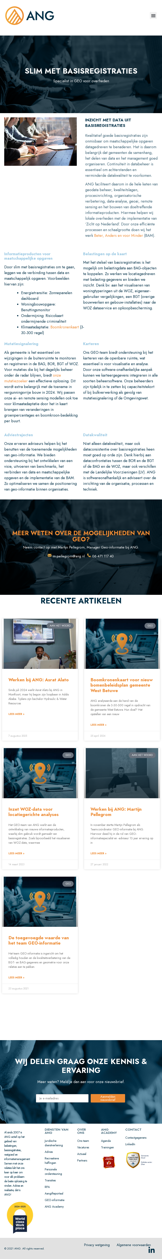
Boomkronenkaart (64, 327)
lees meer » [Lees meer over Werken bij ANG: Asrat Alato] (16, 714)
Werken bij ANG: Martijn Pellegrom (116, 812)
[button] (153, 15)
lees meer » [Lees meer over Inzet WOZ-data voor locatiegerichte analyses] (16, 853)
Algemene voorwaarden (134, 1245)
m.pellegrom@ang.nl (69, 556)
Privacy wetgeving (97, 1245)
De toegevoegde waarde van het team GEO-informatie (38, 940)
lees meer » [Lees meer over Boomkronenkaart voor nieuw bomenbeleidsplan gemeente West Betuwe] (98, 725)
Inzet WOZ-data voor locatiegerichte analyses (33, 812)
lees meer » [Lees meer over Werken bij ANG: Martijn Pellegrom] (98, 853)
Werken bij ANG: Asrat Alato (38, 680)
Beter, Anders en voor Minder (118, 235)
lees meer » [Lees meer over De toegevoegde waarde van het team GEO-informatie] (16, 977)
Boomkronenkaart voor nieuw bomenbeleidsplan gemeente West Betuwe (121, 685)
